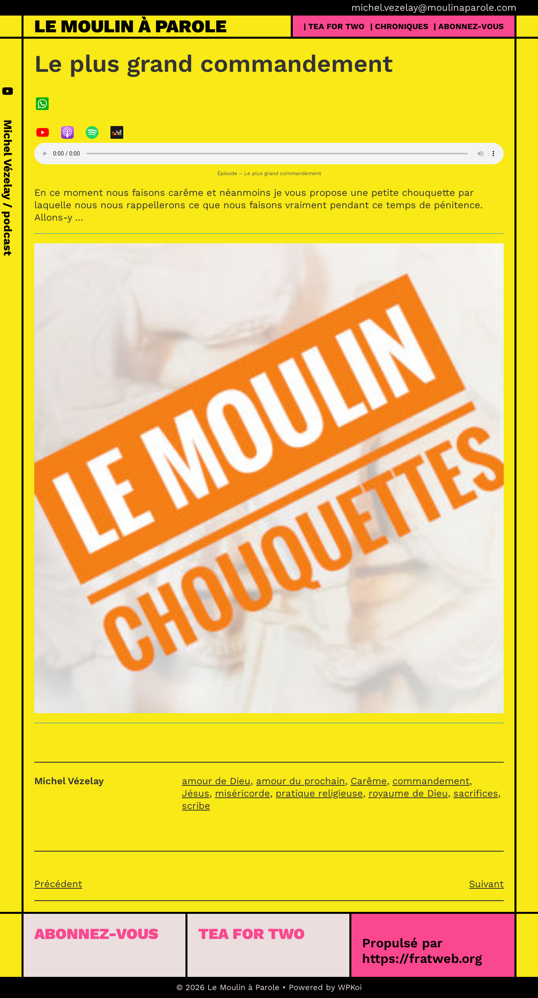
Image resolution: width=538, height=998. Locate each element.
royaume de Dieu (408, 793)
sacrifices (475, 793)
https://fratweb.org (422, 958)
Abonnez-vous (96, 934)
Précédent (58, 884)
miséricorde (242, 793)
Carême (369, 781)
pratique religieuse (319, 793)
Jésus (195, 793)
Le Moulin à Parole (130, 26)
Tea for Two (251, 934)
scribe (196, 805)
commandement (430, 781)
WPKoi (350, 987)
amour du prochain (300, 781)
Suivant (486, 884)
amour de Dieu (216, 781)
